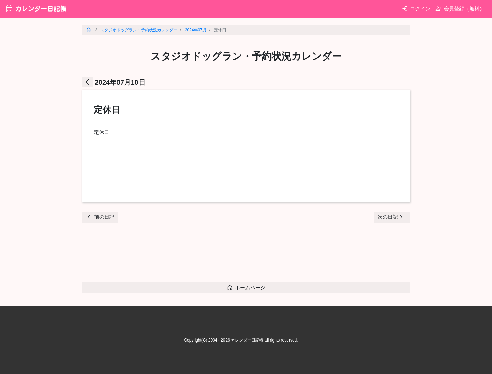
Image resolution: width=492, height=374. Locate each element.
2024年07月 (196, 30)
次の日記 (391, 217)
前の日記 (100, 217)
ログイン (416, 9)
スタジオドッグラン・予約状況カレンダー (138, 30)
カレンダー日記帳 (35, 9)
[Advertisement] (205, 254)
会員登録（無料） (460, 9)
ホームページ (246, 287)
